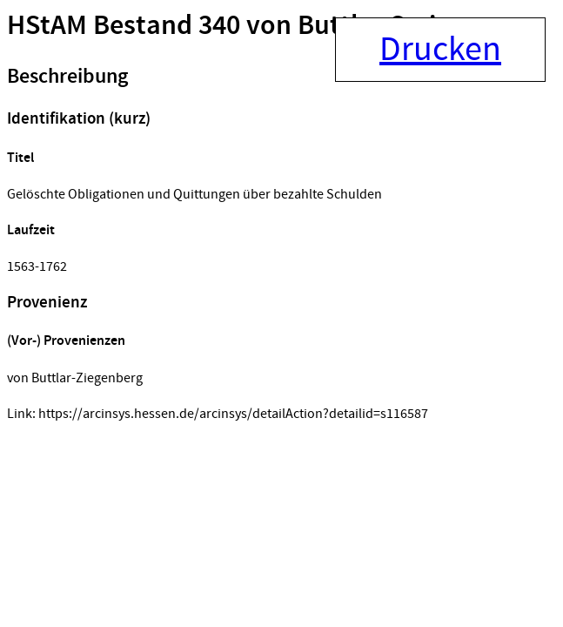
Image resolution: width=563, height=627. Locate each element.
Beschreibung (67, 77)
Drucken (440, 49)
